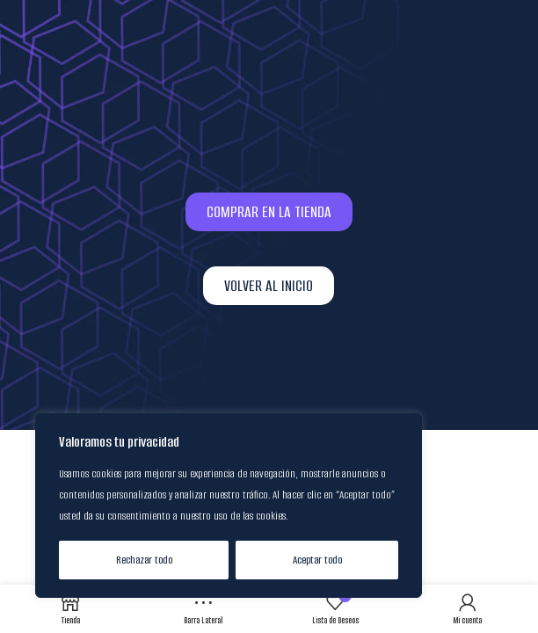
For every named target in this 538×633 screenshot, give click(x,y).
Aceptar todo (317, 559)
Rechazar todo (144, 559)
